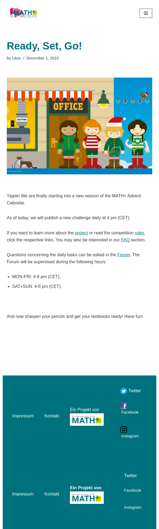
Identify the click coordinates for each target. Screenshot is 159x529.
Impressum (23, 416)
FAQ (125, 240)
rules (139, 233)
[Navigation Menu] (145, 13)
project (81, 233)
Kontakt (51, 416)
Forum (123, 254)
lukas (16, 58)
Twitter (134, 390)
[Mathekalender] (23, 13)
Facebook (129, 412)
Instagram (129, 436)
